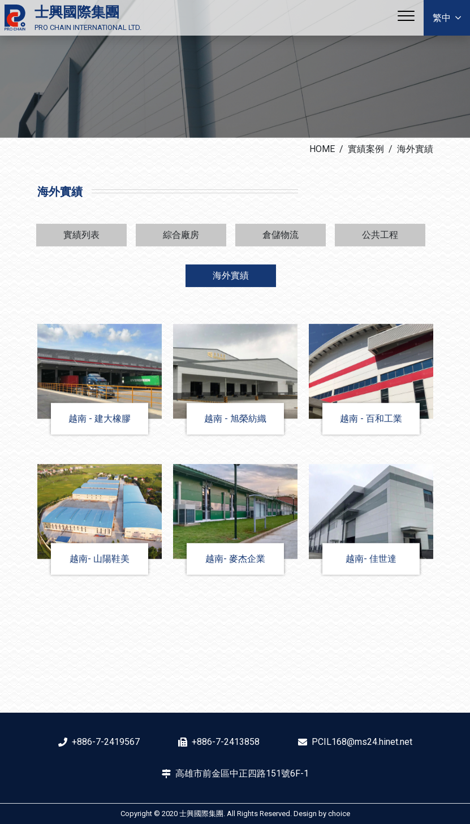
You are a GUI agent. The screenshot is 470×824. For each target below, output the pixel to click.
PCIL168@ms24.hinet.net (362, 741)
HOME (322, 149)
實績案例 (366, 149)
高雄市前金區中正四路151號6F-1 (242, 773)
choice (339, 813)
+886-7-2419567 (106, 741)
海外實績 (415, 149)
